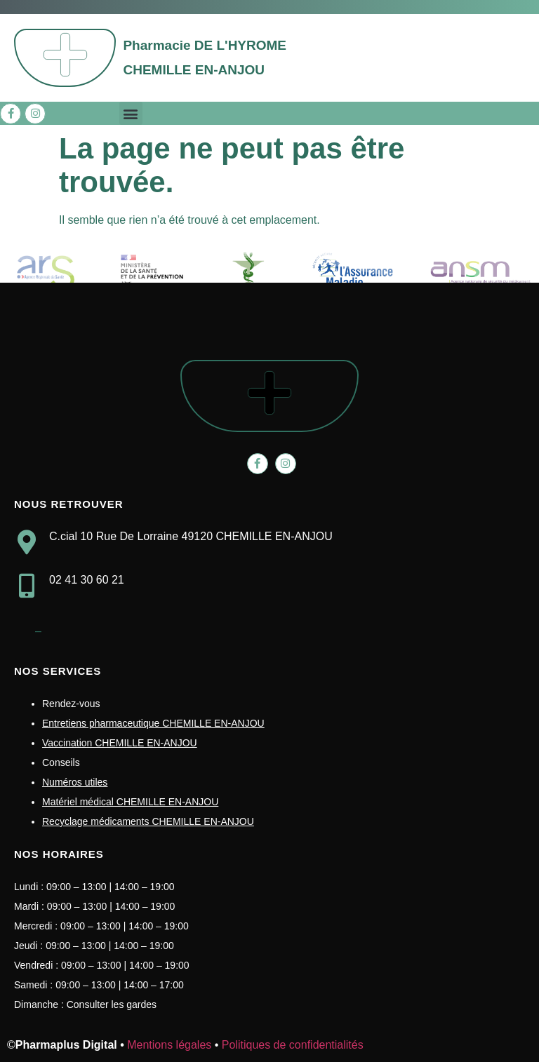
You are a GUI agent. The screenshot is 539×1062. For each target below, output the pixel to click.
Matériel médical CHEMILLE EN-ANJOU (130, 801)
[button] (130, 113)
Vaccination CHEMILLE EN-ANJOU (119, 742)
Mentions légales (169, 1045)
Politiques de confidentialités (293, 1045)
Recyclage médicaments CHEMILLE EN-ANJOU (148, 821)
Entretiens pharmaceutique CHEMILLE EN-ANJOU (153, 723)
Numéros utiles (74, 782)
